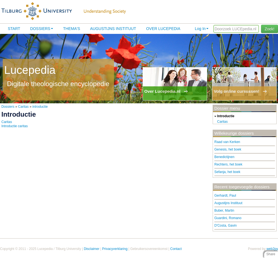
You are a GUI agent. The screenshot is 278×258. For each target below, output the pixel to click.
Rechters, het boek (228, 164)
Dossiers (41, 28)
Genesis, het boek (227, 149)
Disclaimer (91, 249)
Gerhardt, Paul (225, 195)
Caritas (23, 107)
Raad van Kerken (227, 142)
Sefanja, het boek (227, 172)
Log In (202, 28)
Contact (176, 249)
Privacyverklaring (114, 249)
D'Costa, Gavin (225, 225)
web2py (272, 249)
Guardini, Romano (227, 218)
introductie (40, 107)
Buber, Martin (224, 210)
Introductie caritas (14, 126)
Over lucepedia (163, 28)
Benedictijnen (224, 157)
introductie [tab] (223, 116)
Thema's (71, 28)
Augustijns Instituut (113, 28)
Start (14, 28)
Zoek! (269, 29)
